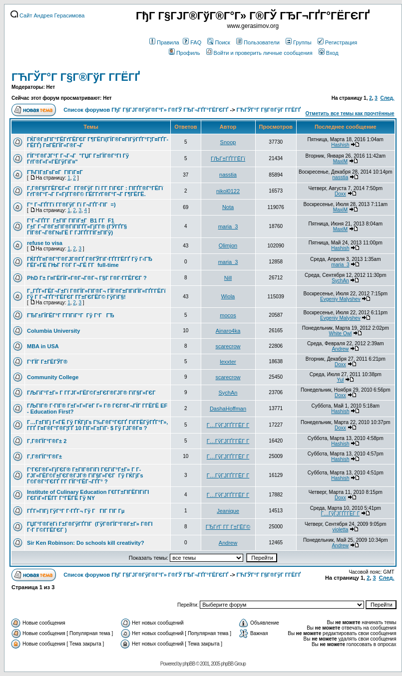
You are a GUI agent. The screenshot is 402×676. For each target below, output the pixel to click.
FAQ (192, 42)
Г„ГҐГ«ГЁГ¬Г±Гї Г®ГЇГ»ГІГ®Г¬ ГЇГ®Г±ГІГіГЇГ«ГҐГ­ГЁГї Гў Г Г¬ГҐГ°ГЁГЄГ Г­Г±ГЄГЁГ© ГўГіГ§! (96, 294)
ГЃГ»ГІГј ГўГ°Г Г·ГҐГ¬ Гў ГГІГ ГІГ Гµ (75, 511)
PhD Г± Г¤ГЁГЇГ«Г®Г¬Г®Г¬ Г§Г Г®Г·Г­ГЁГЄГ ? (87, 278)
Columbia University (53, 331)
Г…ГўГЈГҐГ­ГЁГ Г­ (228, 425)
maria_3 (228, 226)
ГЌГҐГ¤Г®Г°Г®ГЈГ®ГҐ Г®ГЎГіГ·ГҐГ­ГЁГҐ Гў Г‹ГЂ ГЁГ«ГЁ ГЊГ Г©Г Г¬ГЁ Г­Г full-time (89, 262)
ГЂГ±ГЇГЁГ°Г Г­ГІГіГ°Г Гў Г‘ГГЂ (70, 315)
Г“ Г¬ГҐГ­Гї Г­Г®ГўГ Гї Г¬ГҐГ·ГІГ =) (71, 205)
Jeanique (228, 511)
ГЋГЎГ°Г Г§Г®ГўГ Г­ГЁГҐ (75, 77)
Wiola (228, 296)
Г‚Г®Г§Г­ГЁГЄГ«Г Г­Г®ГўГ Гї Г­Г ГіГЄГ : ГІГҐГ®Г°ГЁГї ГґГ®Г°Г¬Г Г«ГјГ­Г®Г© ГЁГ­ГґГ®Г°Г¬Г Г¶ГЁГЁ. (95, 191)
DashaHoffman (228, 409)
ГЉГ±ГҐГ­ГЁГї (228, 159)
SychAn (340, 280)
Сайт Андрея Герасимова (47, 15)
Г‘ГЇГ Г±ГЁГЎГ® (47, 362)
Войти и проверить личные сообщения (259, 53)
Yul (340, 380)
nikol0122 (228, 191)
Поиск (218, 42)
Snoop (228, 142)
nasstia (228, 175)
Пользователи (258, 42)
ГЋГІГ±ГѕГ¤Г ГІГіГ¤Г (55, 172)
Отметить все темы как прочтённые (350, 113)
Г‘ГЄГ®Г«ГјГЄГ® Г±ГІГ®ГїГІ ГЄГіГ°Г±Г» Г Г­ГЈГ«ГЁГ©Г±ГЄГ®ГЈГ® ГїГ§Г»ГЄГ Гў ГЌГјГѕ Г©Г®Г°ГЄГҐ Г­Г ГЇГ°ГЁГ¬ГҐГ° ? (85, 475)
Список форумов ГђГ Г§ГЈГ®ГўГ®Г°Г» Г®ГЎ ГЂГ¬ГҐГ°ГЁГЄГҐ (145, 110)
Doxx (340, 194)
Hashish (340, 145)
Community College (52, 377)
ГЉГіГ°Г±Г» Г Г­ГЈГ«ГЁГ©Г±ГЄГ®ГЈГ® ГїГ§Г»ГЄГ (92, 393)
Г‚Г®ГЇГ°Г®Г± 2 (46, 441)
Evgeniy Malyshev (340, 299)
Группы (299, 42)
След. (387, 98)
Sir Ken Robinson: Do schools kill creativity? (85, 543)
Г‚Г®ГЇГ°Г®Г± (44, 456)
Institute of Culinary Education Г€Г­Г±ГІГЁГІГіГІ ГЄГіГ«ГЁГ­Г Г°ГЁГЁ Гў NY (88, 495)
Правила (164, 42)
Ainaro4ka (228, 331)
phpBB (188, 664)
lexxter (228, 362)
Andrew (340, 349)
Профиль (184, 53)
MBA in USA (43, 346)
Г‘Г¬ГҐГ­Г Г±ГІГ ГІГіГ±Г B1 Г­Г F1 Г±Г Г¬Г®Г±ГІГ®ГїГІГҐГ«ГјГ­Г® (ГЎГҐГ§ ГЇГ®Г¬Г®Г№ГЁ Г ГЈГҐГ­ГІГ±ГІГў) (77, 226)
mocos (228, 315)
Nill (228, 278)
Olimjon (228, 245)
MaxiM (340, 161)
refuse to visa (44, 243)
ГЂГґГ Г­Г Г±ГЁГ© (228, 527)
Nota (228, 207)
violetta (341, 529)
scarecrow (227, 346)
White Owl (340, 333)
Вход (329, 53)
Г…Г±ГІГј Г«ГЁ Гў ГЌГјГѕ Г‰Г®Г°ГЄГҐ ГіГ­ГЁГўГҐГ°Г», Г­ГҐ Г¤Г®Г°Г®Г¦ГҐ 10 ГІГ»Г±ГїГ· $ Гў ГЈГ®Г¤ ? (97, 425)
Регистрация (337, 42)
